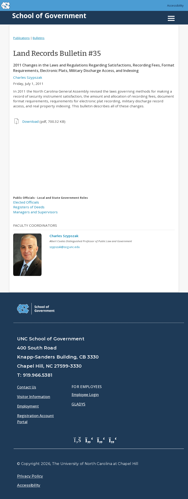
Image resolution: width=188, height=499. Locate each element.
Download (30, 121)
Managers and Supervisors (35, 212)
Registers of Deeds (29, 207)
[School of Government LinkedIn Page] (101, 439)
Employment (28, 406)
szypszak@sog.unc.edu (64, 247)
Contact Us (26, 387)
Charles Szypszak (27, 77)
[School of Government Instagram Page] (112, 439)
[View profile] (29, 256)
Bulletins (39, 38)
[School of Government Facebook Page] (77, 439)
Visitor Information (33, 396)
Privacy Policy (30, 476)
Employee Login (85, 394)
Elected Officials (26, 202)
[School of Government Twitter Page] (89, 439)
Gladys (78, 404)
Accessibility (175, 5)
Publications (21, 38)
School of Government (49, 15)
